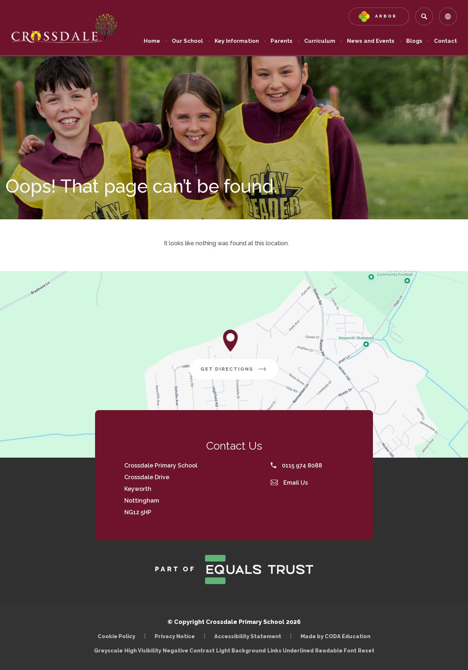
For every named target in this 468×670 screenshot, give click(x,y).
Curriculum (319, 41)
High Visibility (142, 650)
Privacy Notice (175, 636)
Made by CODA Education (335, 636)
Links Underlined (290, 650)
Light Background (241, 650)
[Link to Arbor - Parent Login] (379, 16)
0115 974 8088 (296, 465)
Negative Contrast (189, 650)
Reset (366, 650)
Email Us (289, 482)
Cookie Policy (116, 636)
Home (152, 41)
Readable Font (335, 650)
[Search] (424, 16)
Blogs (414, 41)
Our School (187, 41)
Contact (445, 41)
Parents (281, 41)
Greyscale (108, 650)
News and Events (371, 41)
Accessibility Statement (247, 636)
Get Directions (234, 369)
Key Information (237, 41)
